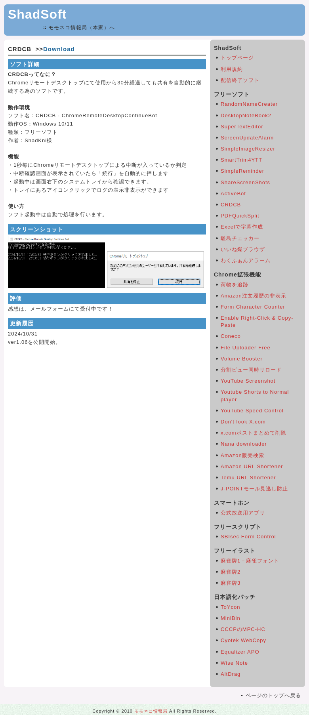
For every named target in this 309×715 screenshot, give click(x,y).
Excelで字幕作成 (242, 227)
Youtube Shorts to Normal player (255, 395)
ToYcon (230, 607)
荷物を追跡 (234, 285)
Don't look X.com (243, 422)
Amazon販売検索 (242, 455)
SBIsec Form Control (248, 537)
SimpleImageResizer (248, 149)
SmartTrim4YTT (241, 160)
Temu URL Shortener (248, 477)
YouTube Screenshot (248, 381)
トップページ (237, 58)
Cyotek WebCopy (243, 640)
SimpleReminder (242, 171)
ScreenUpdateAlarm (247, 138)
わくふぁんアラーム (246, 260)
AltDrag (230, 674)
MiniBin (230, 618)
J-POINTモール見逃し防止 (254, 489)
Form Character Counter (253, 307)
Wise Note (234, 663)
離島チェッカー (240, 238)
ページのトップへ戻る (273, 695)
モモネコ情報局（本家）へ (81, 28)
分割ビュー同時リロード (251, 370)
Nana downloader (244, 444)
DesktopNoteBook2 (246, 115)
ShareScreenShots (245, 182)
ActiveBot (233, 193)
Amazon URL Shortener (252, 466)
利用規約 (232, 69)
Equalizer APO (240, 652)
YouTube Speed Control (252, 411)
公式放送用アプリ (243, 513)
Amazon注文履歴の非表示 (253, 296)
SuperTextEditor (242, 127)
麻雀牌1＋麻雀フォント (250, 561)
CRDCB (231, 205)
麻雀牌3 (230, 583)
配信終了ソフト (240, 80)
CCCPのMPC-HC (243, 629)
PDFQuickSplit (240, 216)
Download (59, 49)
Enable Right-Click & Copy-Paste (257, 321)
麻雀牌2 (230, 572)
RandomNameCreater (249, 104)
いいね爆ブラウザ (243, 249)
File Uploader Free (246, 348)
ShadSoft (37, 14)
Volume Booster (242, 359)
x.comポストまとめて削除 (253, 433)
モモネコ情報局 (151, 711)
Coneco (231, 336)
